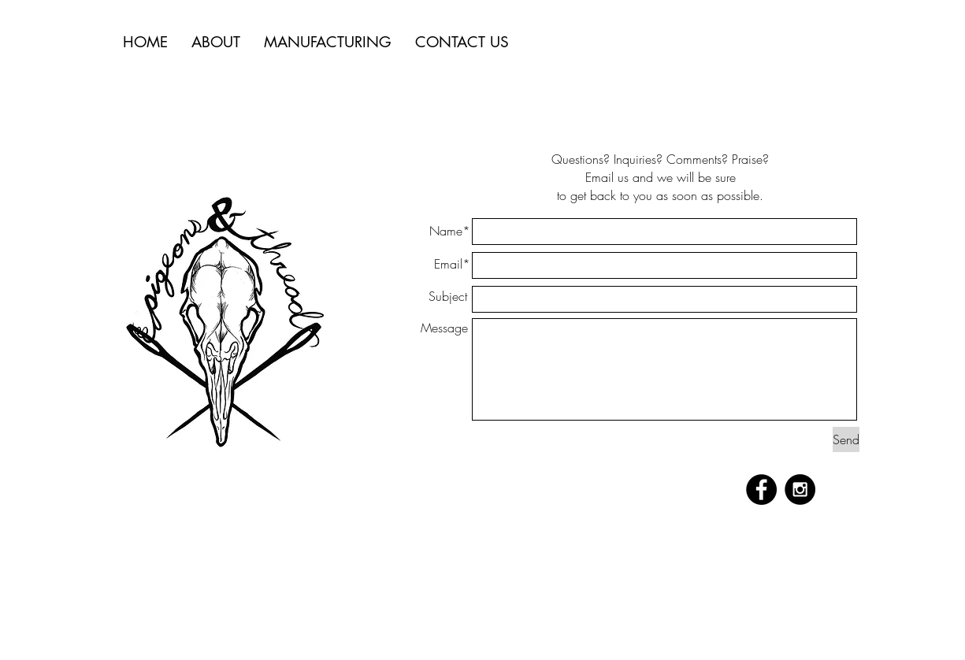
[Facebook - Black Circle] (761, 489)
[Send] (846, 439)
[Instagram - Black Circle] (800, 489)
